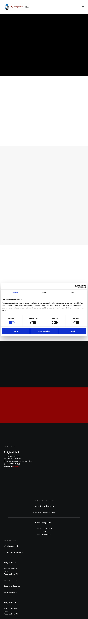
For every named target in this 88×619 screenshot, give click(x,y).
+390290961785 (13, 456)
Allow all (72, 331)
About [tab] (73, 292)
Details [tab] (44, 292)
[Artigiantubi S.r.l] (17, 7)
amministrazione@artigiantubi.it (44, 512)
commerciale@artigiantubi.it (13, 552)
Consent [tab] (15, 292)
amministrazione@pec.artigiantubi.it (19, 461)
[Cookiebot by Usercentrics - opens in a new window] (77, 286)
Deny (16, 331)
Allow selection (44, 331)
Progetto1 (16, 466)
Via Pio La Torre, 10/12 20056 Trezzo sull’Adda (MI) (44, 531)
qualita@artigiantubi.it (11, 592)
